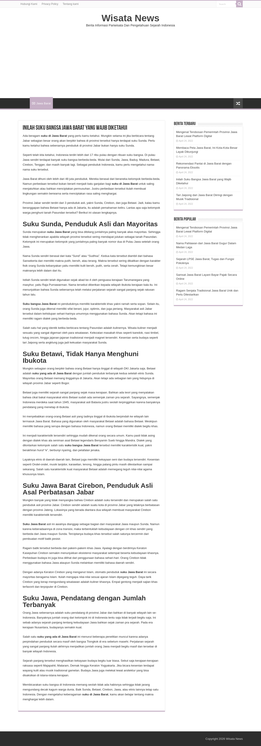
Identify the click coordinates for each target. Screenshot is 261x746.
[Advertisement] (130, 60)
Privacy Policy (50, 4)
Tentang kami (70, 4)
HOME (24, 102)
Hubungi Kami (28, 4)
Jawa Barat (41, 103)
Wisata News (130, 18)
